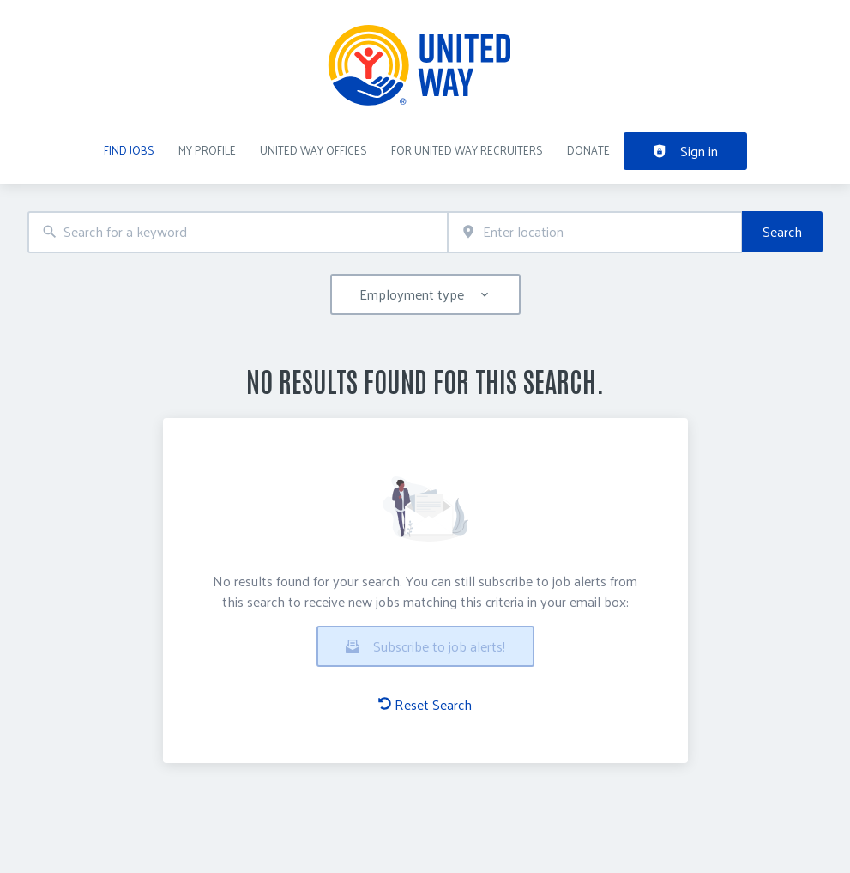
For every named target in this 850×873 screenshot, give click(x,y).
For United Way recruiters (467, 150)
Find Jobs (129, 150)
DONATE (588, 150)
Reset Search (425, 704)
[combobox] (237, 232)
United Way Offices (313, 150)
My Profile (207, 150)
